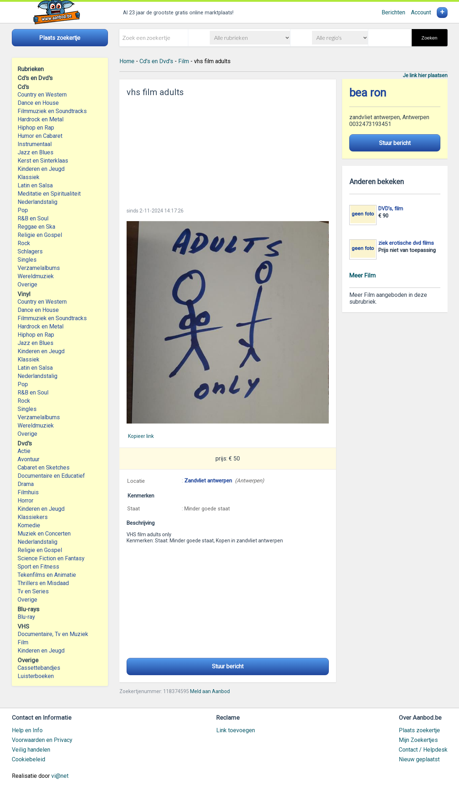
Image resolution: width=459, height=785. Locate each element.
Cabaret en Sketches (44, 467)
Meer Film (362, 275)
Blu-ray (26, 616)
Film (23, 642)
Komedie (29, 525)
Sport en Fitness (38, 566)
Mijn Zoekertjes (418, 740)
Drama (26, 484)
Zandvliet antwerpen (208, 480)
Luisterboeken (36, 676)
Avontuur (28, 459)
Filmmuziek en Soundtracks (52, 111)
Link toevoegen (235, 730)
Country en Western (42, 94)
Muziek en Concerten (44, 533)
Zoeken (429, 38)
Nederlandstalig (37, 201)
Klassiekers (33, 517)
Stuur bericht (227, 666)
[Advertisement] (228, 150)
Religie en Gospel (40, 235)
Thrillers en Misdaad (43, 583)
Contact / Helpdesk (423, 749)
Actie (24, 451)
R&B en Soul (33, 218)
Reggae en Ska (36, 226)
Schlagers (30, 251)
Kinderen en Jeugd (41, 168)
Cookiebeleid (28, 759)
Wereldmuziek (36, 276)
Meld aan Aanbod (210, 691)
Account (421, 12)
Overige (27, 284)
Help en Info (27, 730)
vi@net (59, 775)
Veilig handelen (31, 749)
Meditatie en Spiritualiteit (49, 193)
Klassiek (28, 177)
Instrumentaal (35, 144)
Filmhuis (28, 492)
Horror (25, 500)
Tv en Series (33, 591)
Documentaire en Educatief (51, 475)
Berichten (393, 12)
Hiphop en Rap (36, 127)
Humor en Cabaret (40, 135)
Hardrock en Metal (40, 119)
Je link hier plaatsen (425, 75)
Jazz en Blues (35, 152)
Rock (24, 243)
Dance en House (38, 102)
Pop (23, 210)
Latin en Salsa (35, 185)
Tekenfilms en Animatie (47, 574)
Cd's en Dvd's (156, 61)
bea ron (367, 92)
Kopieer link (141, 436)
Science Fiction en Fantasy (51, 558)
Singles (27, 259)
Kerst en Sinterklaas (43, 160)
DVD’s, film (390, 208)
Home (126, 61)
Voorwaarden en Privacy (42, 740)
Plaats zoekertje (419, 730)
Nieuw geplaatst (419, 759)
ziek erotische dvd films (406, 243)
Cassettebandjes (39, 667)
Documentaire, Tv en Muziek (53, 634)
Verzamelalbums (39, 268)
